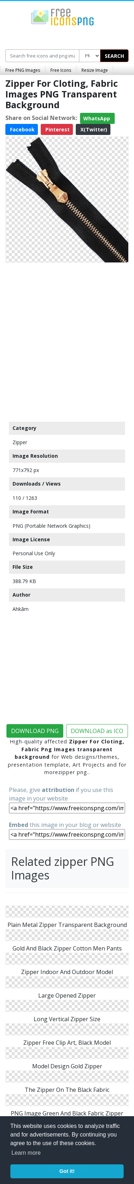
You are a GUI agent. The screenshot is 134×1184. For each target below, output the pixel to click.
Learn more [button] (26, 1153)
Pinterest (57, 129)
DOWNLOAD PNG (35, 731)
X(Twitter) (93, 129)
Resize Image (94, 70)
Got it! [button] (66, 1171)
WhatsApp (97, 118)
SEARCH (114, 55)
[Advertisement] (67, 340)
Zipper (20, 442)
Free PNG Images (22, 70)
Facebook (22, 129)
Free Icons (60, 70)
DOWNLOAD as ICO (97, 731)
